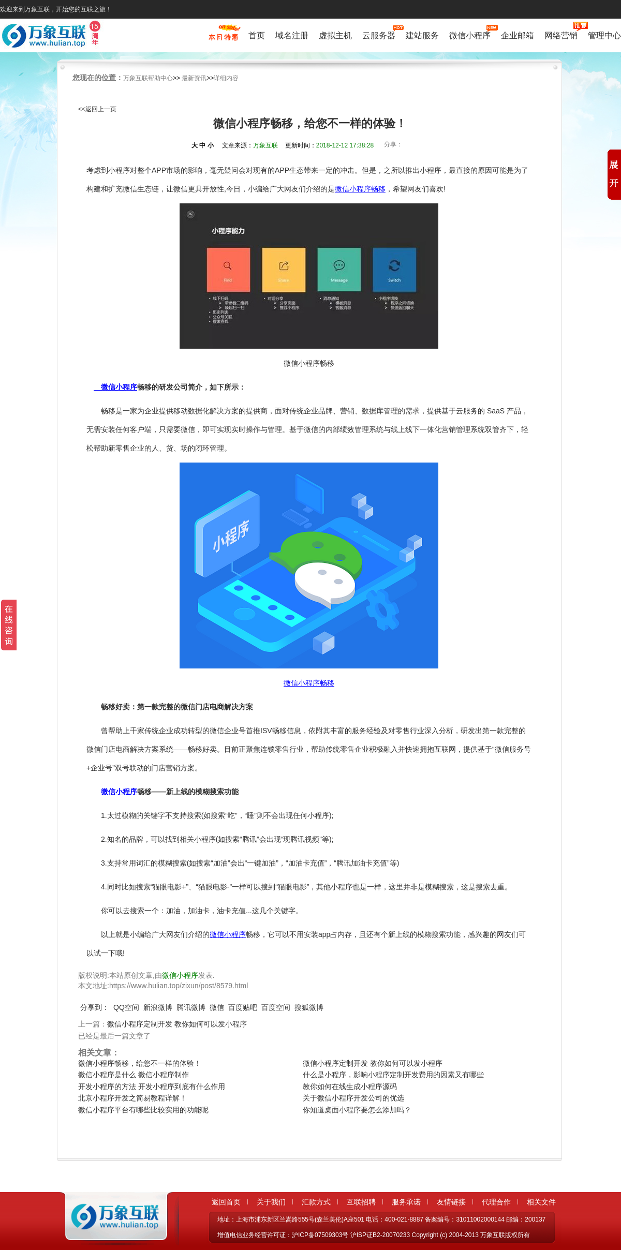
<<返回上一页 (97, 109)
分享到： (94, 1007)
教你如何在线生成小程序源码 (350, 1086)
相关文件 (541, 1202)
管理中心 (604, 35)
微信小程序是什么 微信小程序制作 (133, 1074)
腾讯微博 (190, 1007)
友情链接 (451, 1202)
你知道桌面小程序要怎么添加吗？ (357, 1110)
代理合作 (496, 1202)
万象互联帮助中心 (148, 78)
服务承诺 (406, 1202)
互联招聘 (361, 1202)
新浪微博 (157, 1007)
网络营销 (561, 34)
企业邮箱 (517, 35)
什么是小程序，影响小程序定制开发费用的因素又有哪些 (393, 1074)
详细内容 (226, 78)
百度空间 (275, 1007)
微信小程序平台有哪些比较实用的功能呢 (143, 1110)
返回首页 (226, 1202)
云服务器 (378, 34)
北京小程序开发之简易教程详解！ (132, 1098)
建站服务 (422, 35)
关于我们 (271, 1202)
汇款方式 (316, 1202)
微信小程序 (470, 34)
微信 (217, 1007)
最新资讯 (194, 78)
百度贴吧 (242, 1007)
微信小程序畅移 (360, 189)
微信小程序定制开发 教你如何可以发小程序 (177, 1024)
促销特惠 (223, 38)
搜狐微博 (308, 1007)
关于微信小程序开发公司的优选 (353, 1098)
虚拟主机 (335, 35)
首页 (256, 35)
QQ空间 (126, 1007)
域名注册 (291, 35)
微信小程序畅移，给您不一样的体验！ (139, 1063)
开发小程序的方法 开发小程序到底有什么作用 (151, 1086)
